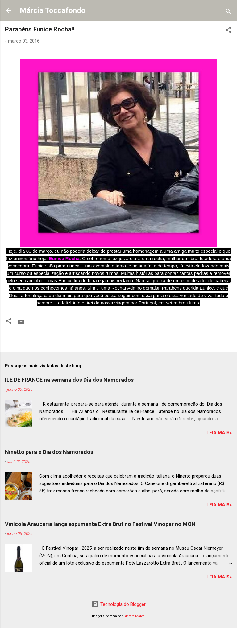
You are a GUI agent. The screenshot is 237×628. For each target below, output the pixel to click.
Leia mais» (219, 432)
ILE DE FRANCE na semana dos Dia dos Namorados (69, 380)
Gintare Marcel (134, 616)
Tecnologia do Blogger (119, 604)
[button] (228, 31)
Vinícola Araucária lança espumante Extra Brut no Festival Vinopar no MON (100, 524)
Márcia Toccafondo (52, 10)
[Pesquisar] (228, 12)
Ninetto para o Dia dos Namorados (49, 452)
